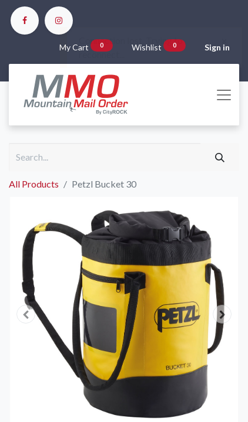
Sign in (217, 47)
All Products (34, 183)
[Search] (219, 157)
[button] (26, 314)
